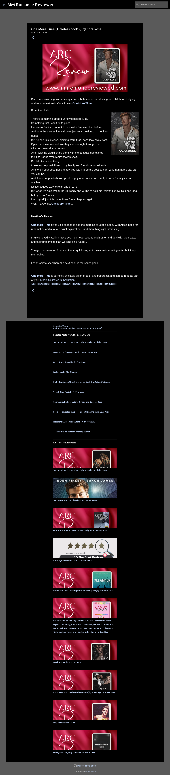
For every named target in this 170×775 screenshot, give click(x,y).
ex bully (66, 284)
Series (99, 284)
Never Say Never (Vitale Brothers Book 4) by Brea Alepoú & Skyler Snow (84, 692)
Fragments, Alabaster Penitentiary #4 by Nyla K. (74, 422)
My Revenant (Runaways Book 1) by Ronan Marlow (75, 352)
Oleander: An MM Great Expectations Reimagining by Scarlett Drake (82, 591)
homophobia (88, 284)
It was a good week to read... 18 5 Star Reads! (72, 560)
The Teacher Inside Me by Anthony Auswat (71, 432)
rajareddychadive (91, 771)
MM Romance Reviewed (31, 4)
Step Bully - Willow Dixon (64, 722)
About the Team (60, 326)
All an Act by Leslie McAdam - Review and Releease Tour (77, 402)
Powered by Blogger (85, 766)
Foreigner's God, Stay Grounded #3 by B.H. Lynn (74, 753)
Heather (76, 284)
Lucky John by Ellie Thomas (65, 372)
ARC (33, 284)
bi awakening (43, 284)
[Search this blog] (154, 4)
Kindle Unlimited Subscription (57, 280)
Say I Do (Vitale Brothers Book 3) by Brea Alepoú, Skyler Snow (80, 342)
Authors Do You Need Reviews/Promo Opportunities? (77, 328)
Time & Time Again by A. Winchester (69, 392)
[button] (32, 38)
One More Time (82, 103)
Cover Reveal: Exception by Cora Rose (69, 362)
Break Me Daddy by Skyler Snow (67, 662)
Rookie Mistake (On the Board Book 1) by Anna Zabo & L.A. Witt (81, 412)
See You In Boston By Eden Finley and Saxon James (75, 500)
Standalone (110, 284)
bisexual (56, 284)
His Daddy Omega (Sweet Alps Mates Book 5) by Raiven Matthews (81, 382)
